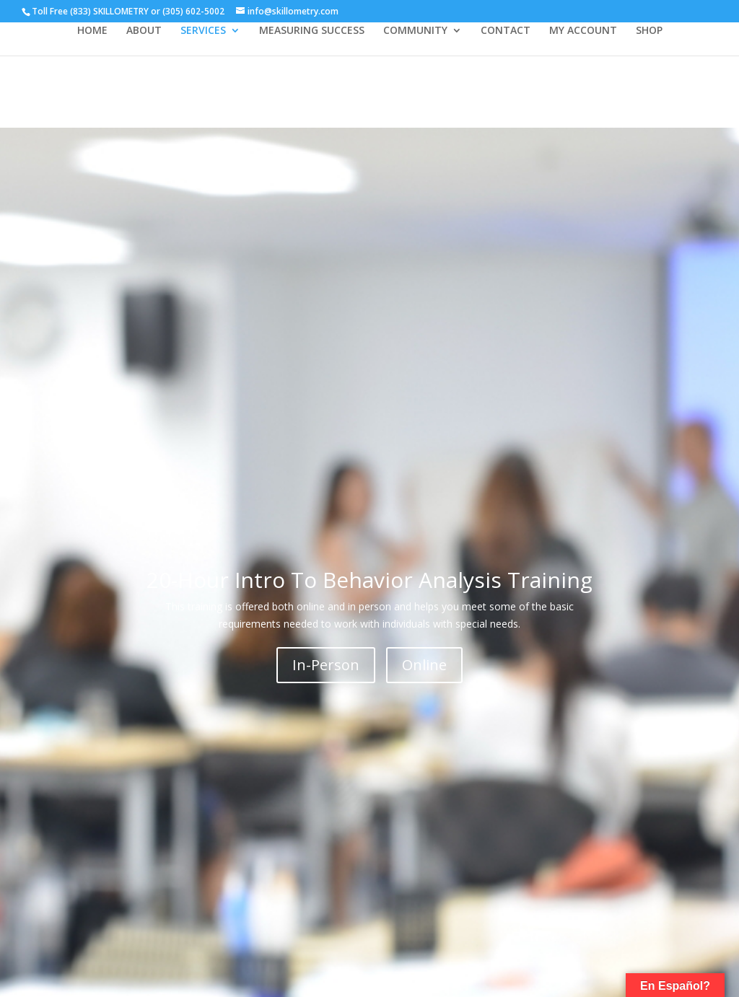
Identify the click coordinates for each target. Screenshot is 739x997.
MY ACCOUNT (583, 31)
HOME (92, 31)
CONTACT (505, 31)
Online (424, 665)
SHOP (649, 31)
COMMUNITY (415, 31)
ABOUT (144, 31)
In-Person (325, 665)
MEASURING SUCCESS (311, 31)
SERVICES (203, 31)
